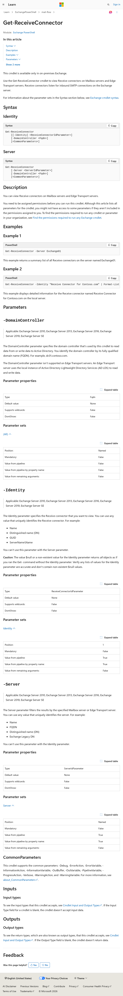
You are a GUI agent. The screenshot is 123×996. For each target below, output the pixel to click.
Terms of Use (9, 991)
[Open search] (108, 5)
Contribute (59, 986)
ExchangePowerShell (25, 12)
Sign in (116, 4)
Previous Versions (29, 986)
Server (8, 805)
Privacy (73, 986)
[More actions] (117, 12)
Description (12, 50)
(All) (7, 434)
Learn (7, 12)
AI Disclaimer (9, 986)
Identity (9, 628)
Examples (12, 54)
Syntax (11, 45)
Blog (45, 986)
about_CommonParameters (19, 879)
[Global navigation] (3, 5)
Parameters (13, 59)
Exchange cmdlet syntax (104, 97)
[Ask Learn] (110, 12)
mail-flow (46, 12)
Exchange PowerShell (24, 32)
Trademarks (26, 991)
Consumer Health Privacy (96, 986)
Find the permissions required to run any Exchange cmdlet (67, 217)
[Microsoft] (61, 4)
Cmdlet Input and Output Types (81, 905)
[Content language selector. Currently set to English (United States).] (18, 978)
